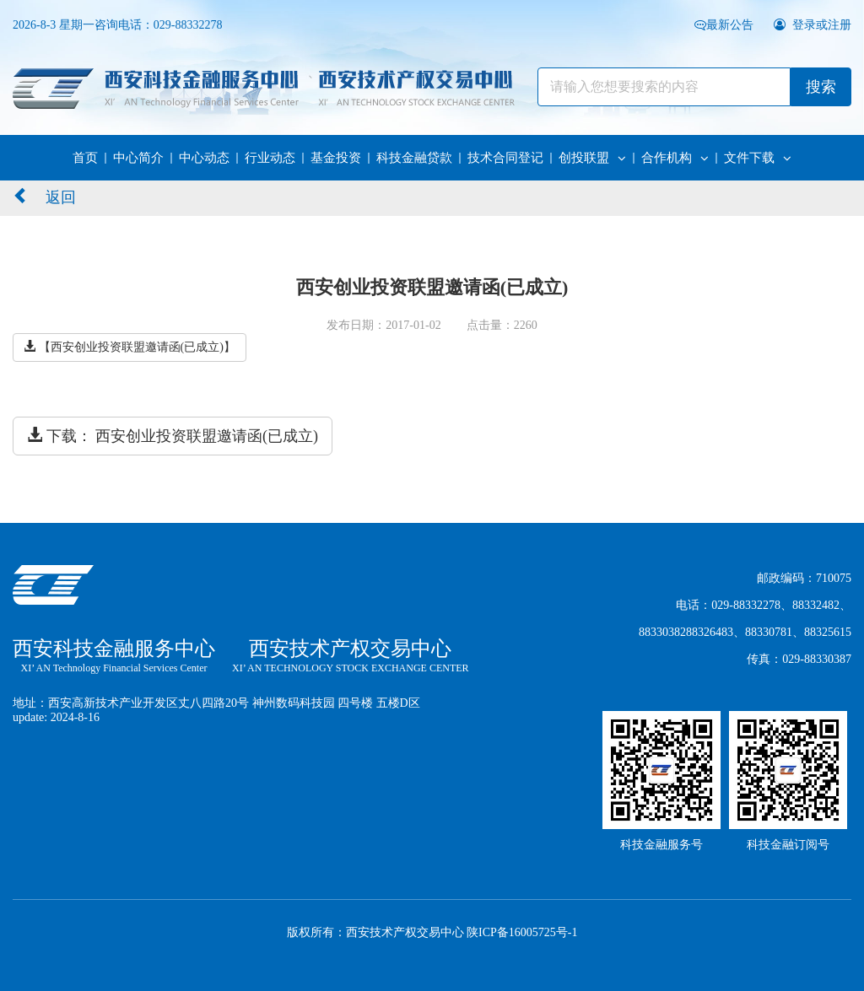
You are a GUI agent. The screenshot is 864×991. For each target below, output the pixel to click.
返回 (44, 196)
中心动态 (204, 157)
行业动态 (270, 157)
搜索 (821, 86)
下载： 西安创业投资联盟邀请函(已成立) (172, 435)
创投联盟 (592, 157)
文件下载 (757, 157)
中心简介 (138, 157)
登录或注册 (813, 25)
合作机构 (675, 157)
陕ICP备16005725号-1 (522, 932)
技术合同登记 (505, 157)
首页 (85, 157)
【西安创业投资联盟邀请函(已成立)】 (129, 346)
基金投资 (335, 157)
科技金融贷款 (414, 157)
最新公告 (725, 25)
